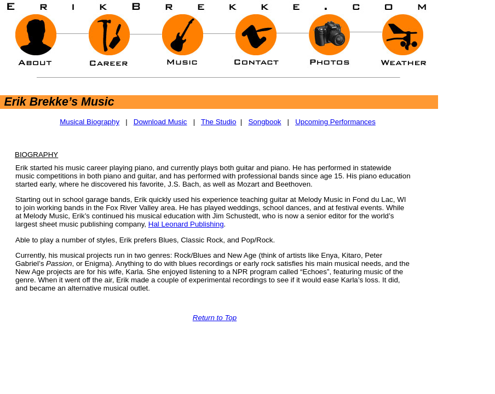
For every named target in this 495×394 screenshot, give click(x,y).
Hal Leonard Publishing (186, 224)
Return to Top (215, 318)
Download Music (160, 122)
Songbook (264, 122)
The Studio (218, 122)
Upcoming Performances (335, 122)
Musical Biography (89, 122)
